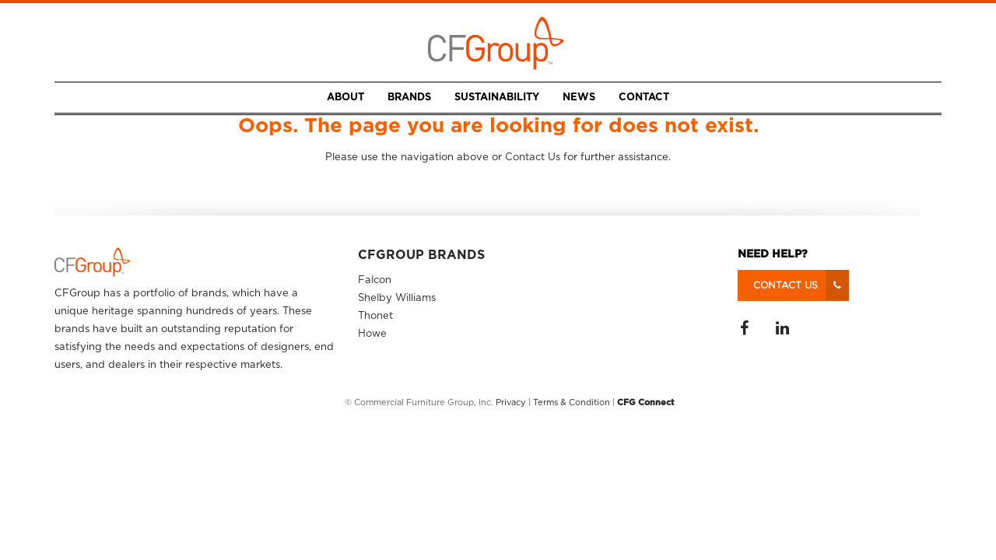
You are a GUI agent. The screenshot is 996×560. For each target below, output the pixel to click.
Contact (644, 98)
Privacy (511, 402)
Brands (409, 98)
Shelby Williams (397, 298)
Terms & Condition (571, 402)
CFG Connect (646, 402)
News (579, 98)
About (345, 98)
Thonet (375, 316)
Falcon (374, 280)
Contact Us (532, 157)
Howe (372, 334)
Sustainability (496, 98)
